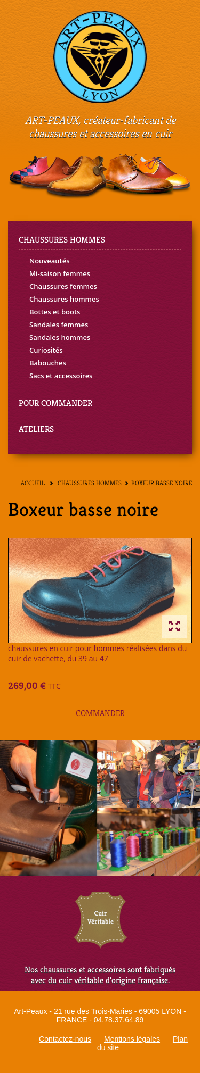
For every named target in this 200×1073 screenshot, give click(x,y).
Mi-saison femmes (59, 273)
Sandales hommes (59, 337)
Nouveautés (49, 260)
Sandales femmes (58, 324)
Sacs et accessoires (60, 375)
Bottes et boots (54, 312)
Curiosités (46, 350)
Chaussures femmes (63, 286)
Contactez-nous (65, 1039)
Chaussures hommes (64, 299)
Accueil (33, 483)
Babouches (47, 363)
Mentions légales (132, 1039)
